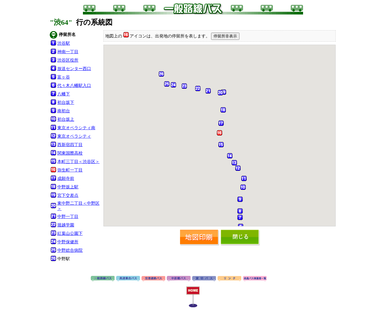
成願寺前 (65, 178)
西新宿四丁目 (70, 144)
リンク (229, 279)
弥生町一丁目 (70, 170)
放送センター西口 (74, 68)
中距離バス (179, 279)
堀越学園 (65, 225)
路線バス (103, 279)
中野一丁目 (67, 216)
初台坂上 (65, 119)
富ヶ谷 (63, 77)
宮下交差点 (67, 195)
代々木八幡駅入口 (74, 85)
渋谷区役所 (67, 60)
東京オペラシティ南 (76, 128)
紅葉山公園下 (70, 233)
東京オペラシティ (74, 136)
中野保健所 (67, 242)
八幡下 (63, 94)
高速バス (128, 279)
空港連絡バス (153, 279)
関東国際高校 (70, 153)
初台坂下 (65, 102)
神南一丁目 (67, 52)
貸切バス (204, 279)
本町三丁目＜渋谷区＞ (78, 161)
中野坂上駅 (67, 187)
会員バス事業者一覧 (255, 279)
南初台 (63, 111)
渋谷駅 (63, 43)
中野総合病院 (70, 250)
